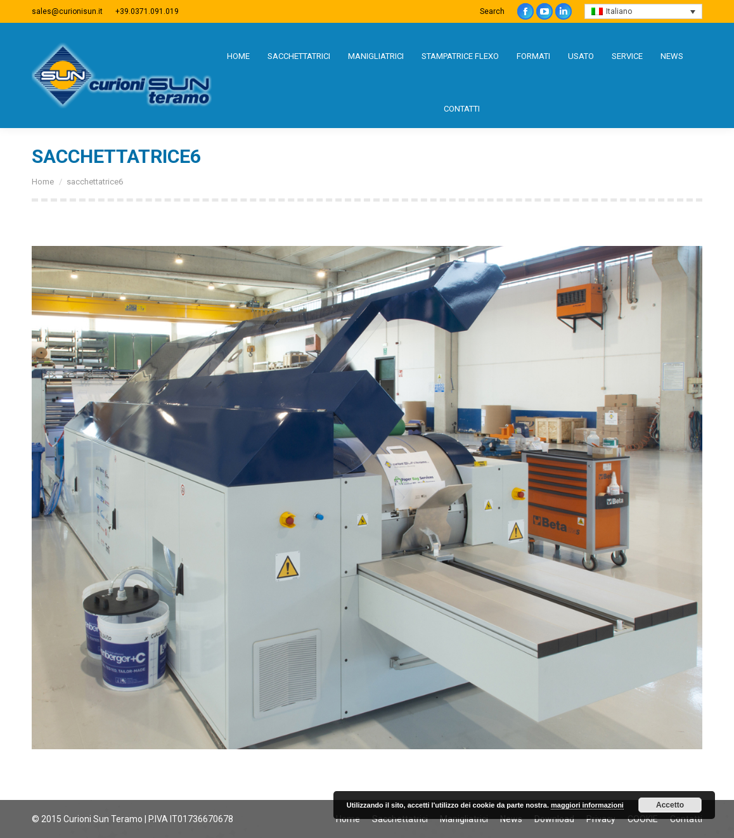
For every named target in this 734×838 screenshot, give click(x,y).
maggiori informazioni (587, 805)
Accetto (670, 805)
